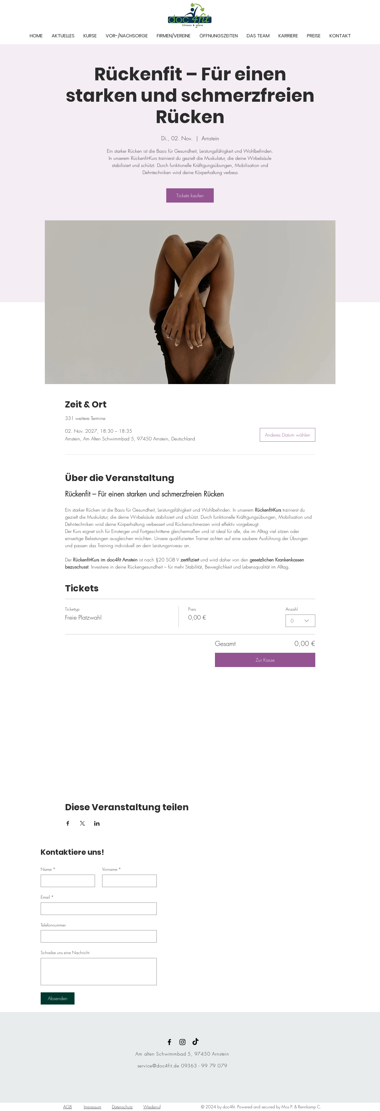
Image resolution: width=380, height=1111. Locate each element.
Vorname (111, 869)
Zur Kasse (265, 660)
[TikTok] (195, 1042)
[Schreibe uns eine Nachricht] (98, 972)
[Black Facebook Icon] (169, 1042)
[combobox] (300, 621)
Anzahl (292, 609)
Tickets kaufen (190, 195)
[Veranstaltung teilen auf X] (82, 823)
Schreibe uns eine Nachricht (65, 952)
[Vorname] (127, 881)
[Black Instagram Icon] (182, 1042)
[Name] (66, 881)
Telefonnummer (53, 925)
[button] (63, 35)
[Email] (97, 909)
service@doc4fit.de (158, 1065)
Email (47, 897)
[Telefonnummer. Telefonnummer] (97, 936)
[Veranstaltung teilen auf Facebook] (68, 823)
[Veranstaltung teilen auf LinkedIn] (97, 823)
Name (48, 869)
